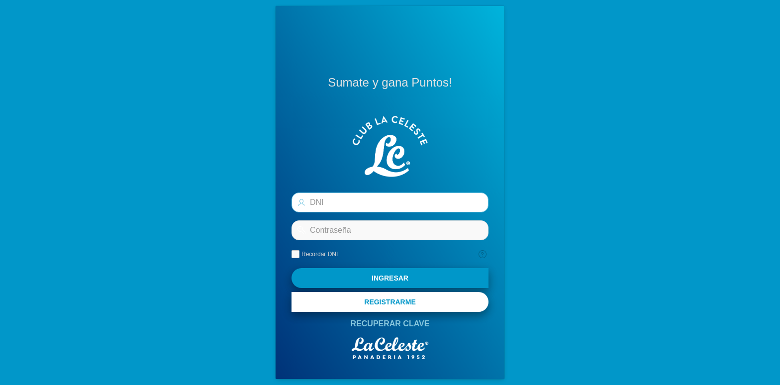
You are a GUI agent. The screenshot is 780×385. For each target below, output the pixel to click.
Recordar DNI (319, 254)
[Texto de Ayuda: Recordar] (482, 254)
